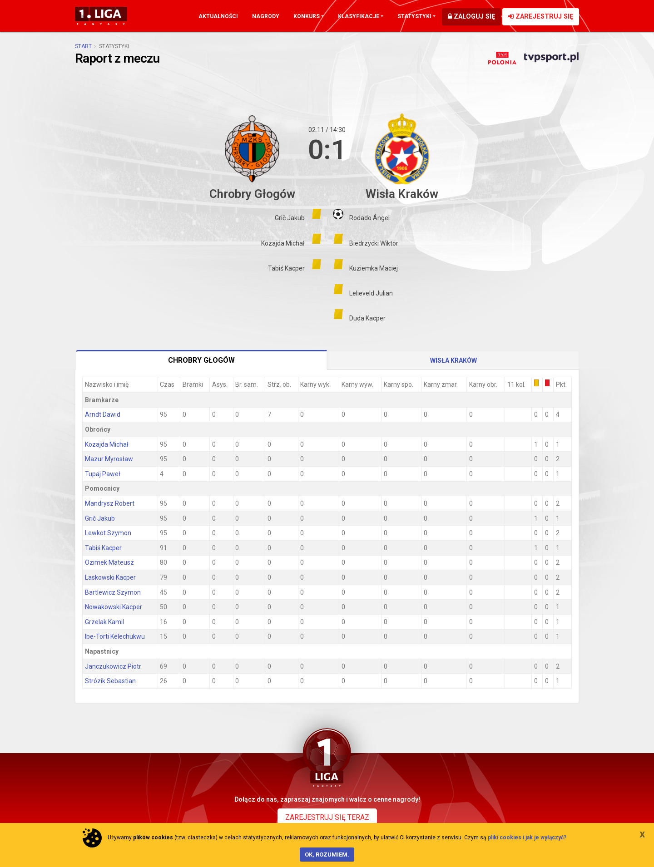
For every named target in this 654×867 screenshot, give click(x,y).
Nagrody (265, 16)
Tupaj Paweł (102, 474)
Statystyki (414, 16)
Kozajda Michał (107, 444)
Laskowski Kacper (110, 577)
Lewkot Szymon (108, 533)
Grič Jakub (100, 518)
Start (83, 46)
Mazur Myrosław (109, 459)
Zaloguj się (471, 16)
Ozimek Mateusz (109, 562)
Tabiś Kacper (103, 548)
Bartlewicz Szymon (113, 592)
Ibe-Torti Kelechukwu (115, 636)
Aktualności (218, 16)
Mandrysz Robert (109, 503)
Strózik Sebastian (110, 681)
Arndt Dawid (102, 414)
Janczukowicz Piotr (113, 666)
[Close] (642, 833)
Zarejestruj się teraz (327, 817)
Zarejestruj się (540, 16)
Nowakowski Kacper (113, 607)
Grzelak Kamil (104, 622)
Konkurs (306, 16)
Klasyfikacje (358, 16)
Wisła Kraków (453, 360)
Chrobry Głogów (201, 360)
